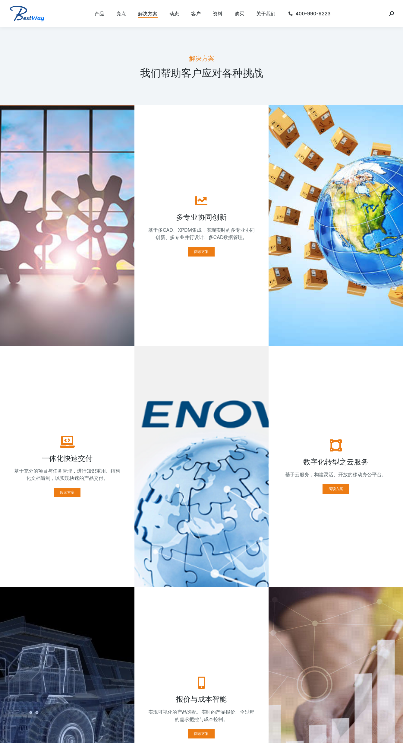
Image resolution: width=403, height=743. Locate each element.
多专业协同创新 (201, 217)
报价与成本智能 (201, 699)
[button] (201, 252)
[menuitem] (99, 13)
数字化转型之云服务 (335, 462)
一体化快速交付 (67, 458)
